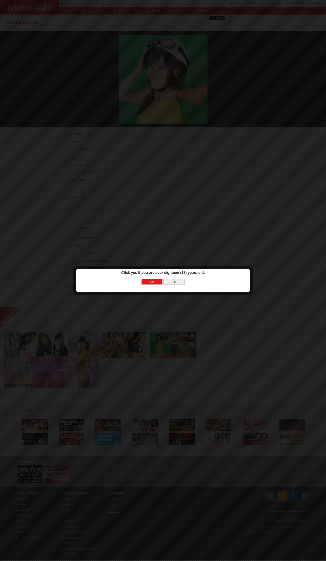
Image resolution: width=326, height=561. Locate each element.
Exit (174, 265)
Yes (152, 265)
